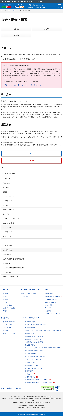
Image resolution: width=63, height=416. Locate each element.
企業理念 (5, 296)
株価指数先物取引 (50, 302)
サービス (47, 289)
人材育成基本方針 (30, 377)
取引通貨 (6, 187)
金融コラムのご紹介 (9, 308)
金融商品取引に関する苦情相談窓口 (13, 268)
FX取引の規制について (10, 276)
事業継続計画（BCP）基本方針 (34, 336)
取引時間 (6, 214)
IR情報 (5, 311)
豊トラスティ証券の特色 (28, 293)
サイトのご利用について (32, 318)
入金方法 (16, 29)
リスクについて (8, 232)
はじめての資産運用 (9, 321)
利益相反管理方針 (30, 345)
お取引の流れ (7, 254)
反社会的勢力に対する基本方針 (34, 350)
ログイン (31, 153)
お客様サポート (7, 318)
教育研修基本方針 (30, 362)
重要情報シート (29, 333)
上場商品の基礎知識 (51, 299)
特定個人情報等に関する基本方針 (35, 356)
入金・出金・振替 (8, 223)
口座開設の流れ (8, 250)
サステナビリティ (8, 305)
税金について (7, 236)
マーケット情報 (7, 388)
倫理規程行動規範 (30, 321)
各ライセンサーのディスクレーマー (35, 368)
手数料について (8, 201)
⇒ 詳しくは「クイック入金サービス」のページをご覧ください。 (22, 85)
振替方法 (16, 35)
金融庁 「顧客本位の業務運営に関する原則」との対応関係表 (43, 330)
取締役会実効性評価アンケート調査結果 (37, 380)
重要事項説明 (7, 263)
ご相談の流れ (25, 296)
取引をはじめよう (9, 245)
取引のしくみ (8, 178)
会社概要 (5, 299)
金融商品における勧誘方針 (33, 339)
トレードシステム (8, 240)
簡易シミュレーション (9, 333)
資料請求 (5, 330)
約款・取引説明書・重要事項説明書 (13, 259)
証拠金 (5, 192)
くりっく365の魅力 (9, 173)
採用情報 (18, 388)
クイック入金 (7, 227)
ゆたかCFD (48, 305)
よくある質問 (7, 272)
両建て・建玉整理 (8, 209)
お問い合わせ (7, 327)
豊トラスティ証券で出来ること (30, 289)
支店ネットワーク (8, 302)
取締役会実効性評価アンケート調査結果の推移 (39, 382)
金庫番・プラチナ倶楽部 (52, 313)
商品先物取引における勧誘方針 (34, 342)
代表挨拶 (5, 293)
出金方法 (47, 29)
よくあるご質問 (7, 324)
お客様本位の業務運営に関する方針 (35, 324)
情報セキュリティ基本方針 (33, 359)
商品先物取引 (49, 293)
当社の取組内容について (32, 327)
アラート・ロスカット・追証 (11, 218)
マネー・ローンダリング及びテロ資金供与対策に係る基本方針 (43, 348)
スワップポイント (8, 196)
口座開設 (31, 160)
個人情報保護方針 (30, 353)
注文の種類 (6, 205)
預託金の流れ (7, 183)
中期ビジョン (29, 374)
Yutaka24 (5, 168)
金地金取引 (48, 311)
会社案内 (5, 289)
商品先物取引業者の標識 (52, 296)
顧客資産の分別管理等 (31, 365)
